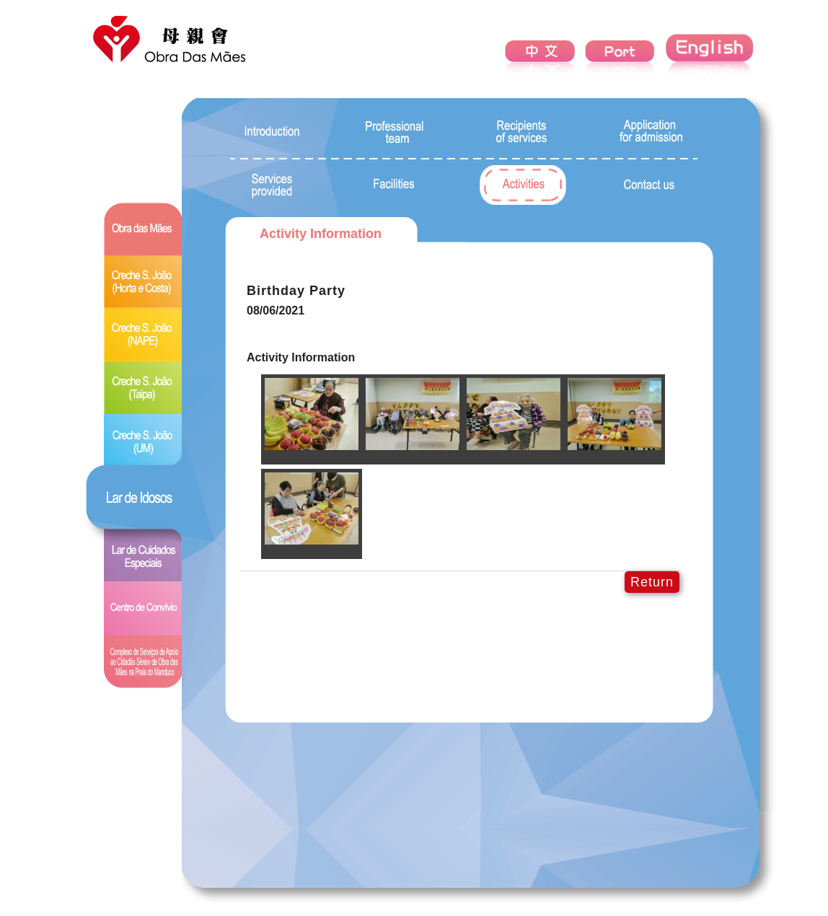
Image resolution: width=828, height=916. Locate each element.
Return (652, 582)
